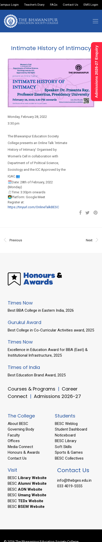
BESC (27, 478)
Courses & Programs (31, 389)
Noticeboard (65, 435)
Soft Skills (63, 446)
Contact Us (70, 4)
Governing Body (21, 429)
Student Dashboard (71, 429)
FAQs (53, 4)
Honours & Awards (24, 452)
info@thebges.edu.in (74, 480)
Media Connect (20, 446)
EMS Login (91, 4)
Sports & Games (69, 452)
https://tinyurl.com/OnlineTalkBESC (33, 207)
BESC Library (65, 441)
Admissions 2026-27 (57, 396)
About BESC (18, 423)
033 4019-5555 (69, 486)
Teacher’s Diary (34, 4)
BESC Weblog (66, 423)
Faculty (14, 435)
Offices (14, 441)
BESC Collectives (69, 458)
